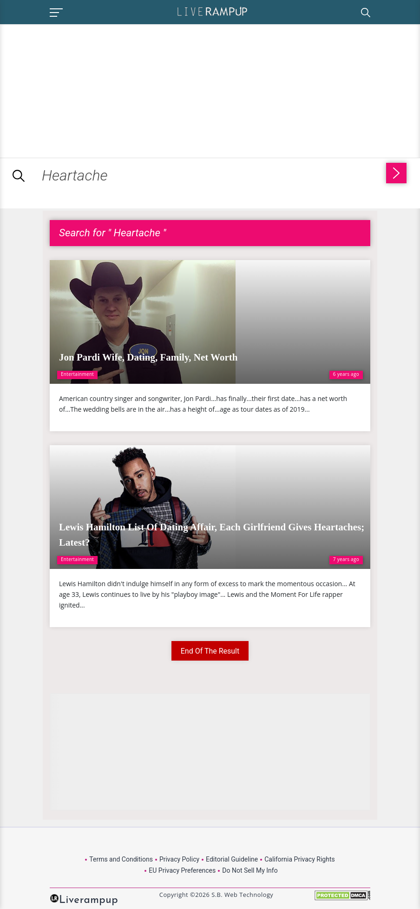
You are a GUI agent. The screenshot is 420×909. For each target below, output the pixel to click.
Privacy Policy (179, 859)
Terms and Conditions (121, 859)
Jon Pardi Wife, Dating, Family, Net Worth (148, 357)
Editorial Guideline (232, 859)
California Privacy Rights (299, 859)
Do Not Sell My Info (249, 870)
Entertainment (77, 374)
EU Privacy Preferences (182, 870)
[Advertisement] (78, 89)
